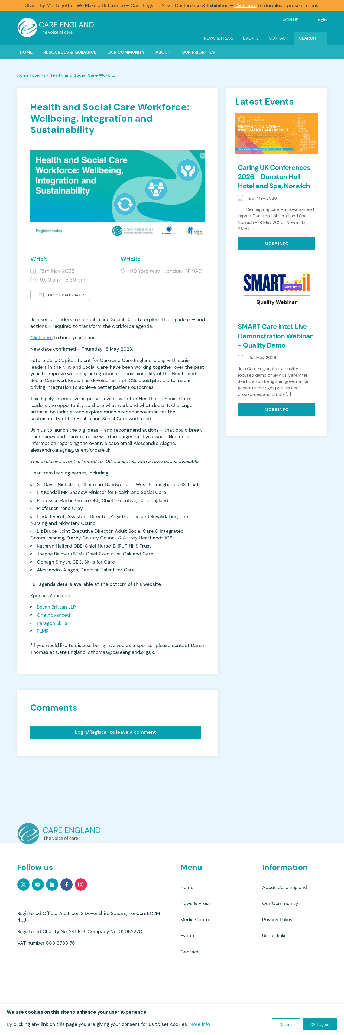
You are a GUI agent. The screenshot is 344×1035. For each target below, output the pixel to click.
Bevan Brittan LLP (56, 607)
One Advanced (53, 615)
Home (26, 52)
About (163, 52)
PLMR (42, 631)
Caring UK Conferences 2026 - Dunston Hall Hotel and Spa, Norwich (274, 176)
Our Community (126, 52)
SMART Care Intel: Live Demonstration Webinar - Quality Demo (275, 336)
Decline (286, 1024)
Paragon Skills (52, 623)
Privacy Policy (277, 921)
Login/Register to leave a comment (115, 732)
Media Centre (195, 921)
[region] (172, 1019)
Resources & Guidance (69, 52)
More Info (277, 243)
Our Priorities (198, 52)
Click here (245, 5)
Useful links (274, 937)
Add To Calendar (60, 294)
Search (307, 38)
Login (321, 20)
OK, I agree (319, 1024)
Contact (278, 38)
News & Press (218, 38)
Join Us (290, 20)
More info (199, 1024)
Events (251, 38)
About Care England (284, 888)
